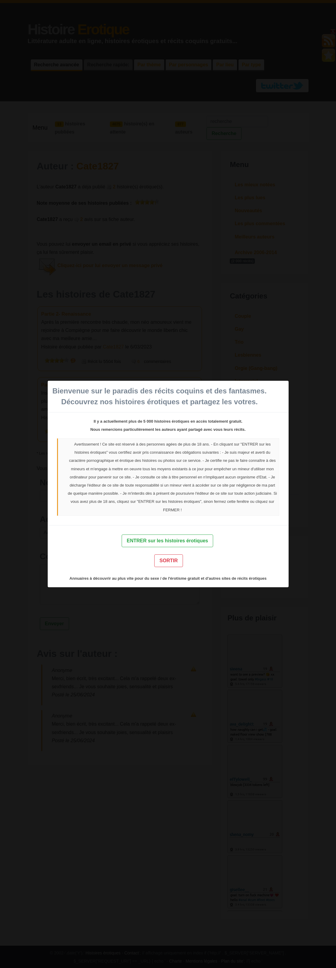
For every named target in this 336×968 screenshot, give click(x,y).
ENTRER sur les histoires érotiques (167, 540)
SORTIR (168, 560)
